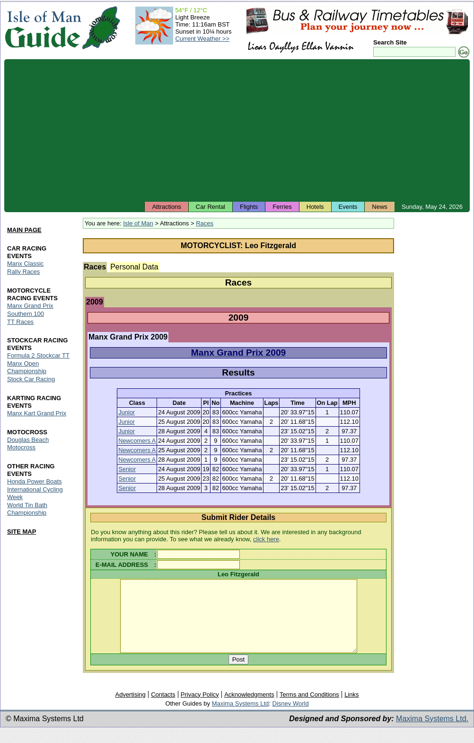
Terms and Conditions (309, 708)
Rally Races (23, 271)
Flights (249, 206)
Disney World (290, 717)
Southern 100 (25, 313)
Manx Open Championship (26, 367)
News (379, 206)
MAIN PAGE (24, 229)
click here (266, 539)
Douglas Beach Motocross (28, 444)
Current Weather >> (202, 38)
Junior (126, 412)
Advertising (130, 708)
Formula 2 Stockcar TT (38, 355)
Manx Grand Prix (30, 305)
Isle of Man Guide (42, 27)
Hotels (315, 206)
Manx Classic (25, 263)
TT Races (20, 321)
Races (204, 223)
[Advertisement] (237, 130)
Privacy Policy (200, 708)
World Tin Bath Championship (27, 508)
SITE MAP (21, 531)
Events (348, 206)
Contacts (163, 708)
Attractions (166, 206)
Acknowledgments (249, 708)
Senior (127, 469)
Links (351, 708)
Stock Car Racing (31, 379)
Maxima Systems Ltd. (432, 733)
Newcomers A (137, 440)
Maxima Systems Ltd (240, 717)
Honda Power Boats (34, 481)
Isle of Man (138, 223)
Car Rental (210, 206)
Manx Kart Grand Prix (36, 413)
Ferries (281, 206)
